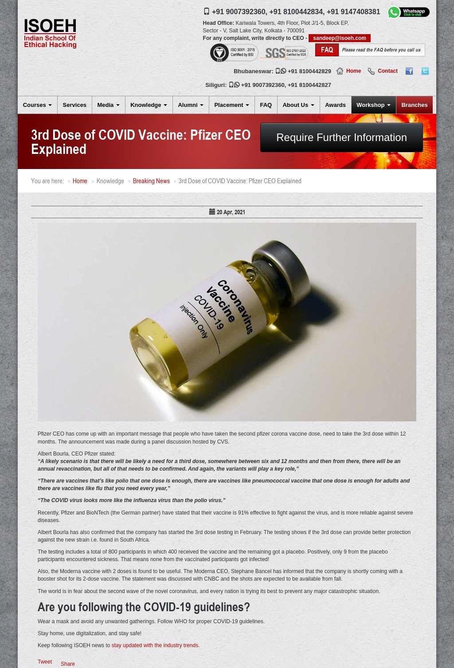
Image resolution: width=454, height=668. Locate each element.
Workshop (373, 105)
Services (75, 105)
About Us (298, 105)
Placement (231, 105)
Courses (37, 105)
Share (68, 664)
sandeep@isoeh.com (339, 38)
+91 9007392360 (263, 85)
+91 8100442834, (297, 12)
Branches (414, 105)
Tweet (45, 662)
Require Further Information (341, 137)
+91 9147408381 (353, 12)
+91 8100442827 (309, 85)
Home (353, 71)
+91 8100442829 (309, 71)
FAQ (266, 105)
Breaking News (151, 180)
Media (108, 105)
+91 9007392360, (239, 12)
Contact (388, 71)
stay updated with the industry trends (155, 645)
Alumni (191, 105)
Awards (335, 105)
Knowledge (148, 105)
